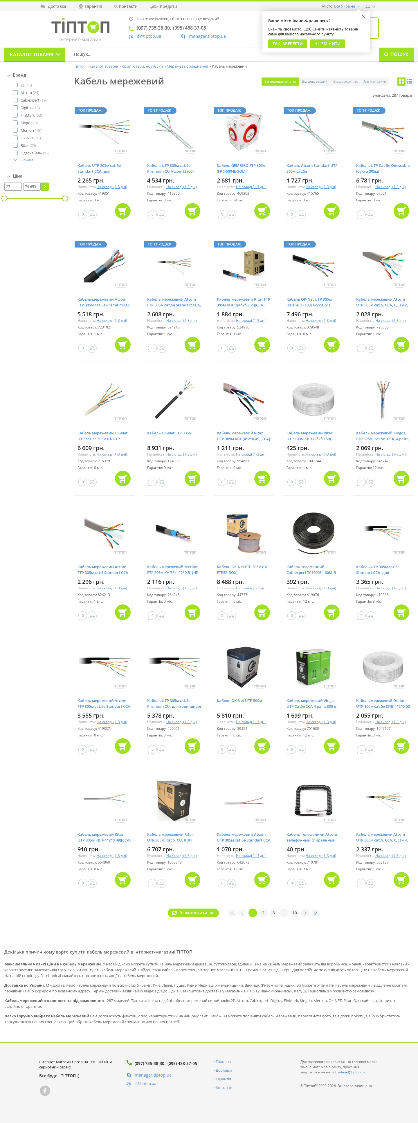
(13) (30, 107)
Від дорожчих (345, 81)
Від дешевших (314, 81)
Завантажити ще (197, 913)
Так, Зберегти (288, 43)
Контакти (224, 1087)
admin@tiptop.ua (351, 1072)
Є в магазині (375, 81)
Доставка (224, 1070)
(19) (34, 100)
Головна (223, 1061)
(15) (26, 85)
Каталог (31, 54)
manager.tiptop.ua (207, 36)
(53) (31, 115)
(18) (31, 130)
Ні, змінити (327, 43)
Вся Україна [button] (344, 6)
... (284, 913)
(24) (30, 92)
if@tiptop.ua (145, 1083)
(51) (31, 137)
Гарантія (223, 1079)
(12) (35, 153)
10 (294, 913)
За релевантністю (280, 81)
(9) (29, 122)
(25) (28, 145)
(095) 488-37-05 (182, 1063)
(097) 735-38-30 (149, 1063)
